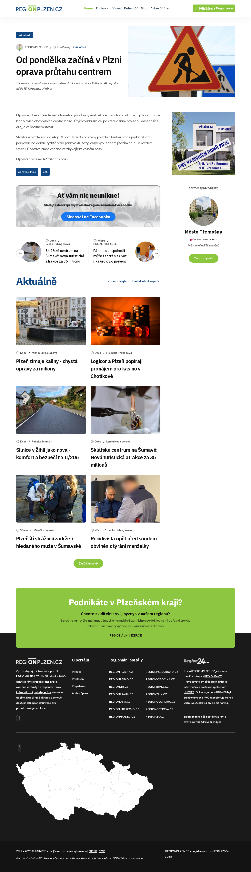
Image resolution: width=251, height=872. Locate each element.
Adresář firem (160, 8)
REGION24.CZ (155, 716)
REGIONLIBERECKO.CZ (124, 709)
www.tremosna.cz (203, 239)
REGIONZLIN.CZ (156, 694)
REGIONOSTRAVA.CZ (159, 709)
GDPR (93, 851)
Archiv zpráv (80, 693)
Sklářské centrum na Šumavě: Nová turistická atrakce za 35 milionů (64, 256)
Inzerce (76, 672)
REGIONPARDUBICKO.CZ (162, 672)
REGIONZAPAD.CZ (121, 679)
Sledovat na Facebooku (88, 216)
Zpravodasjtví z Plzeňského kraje (134, 281)
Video (116, 8)
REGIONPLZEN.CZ (36, 47)
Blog (144, 8)
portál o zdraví (215, 716)
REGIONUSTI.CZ (120, 701)
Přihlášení (78, 679)
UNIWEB (189, 692)
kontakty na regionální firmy (44, 687)
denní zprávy (24, 681)
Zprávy (102, 8)
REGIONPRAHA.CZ (121, 694)
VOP (102, 851)
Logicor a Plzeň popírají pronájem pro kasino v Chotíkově (116, 368)
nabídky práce (42, 692)
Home (88, 8)
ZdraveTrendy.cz (211, 722)
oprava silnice (27, 172)
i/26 (45, 172)
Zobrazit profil (203, 258)
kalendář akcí (24, 692)
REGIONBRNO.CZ (157, 687)
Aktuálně (24, 35)
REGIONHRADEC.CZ (122, 716)
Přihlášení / (205, 8)
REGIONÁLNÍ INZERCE (125, 635)
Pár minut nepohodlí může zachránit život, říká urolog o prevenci (110, 256)
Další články (88, 563)
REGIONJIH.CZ (118, 687)
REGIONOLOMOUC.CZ (161, 701)
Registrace (224, 8)
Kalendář (131, 8)
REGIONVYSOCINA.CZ (160, 679)
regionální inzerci (40, 703)
